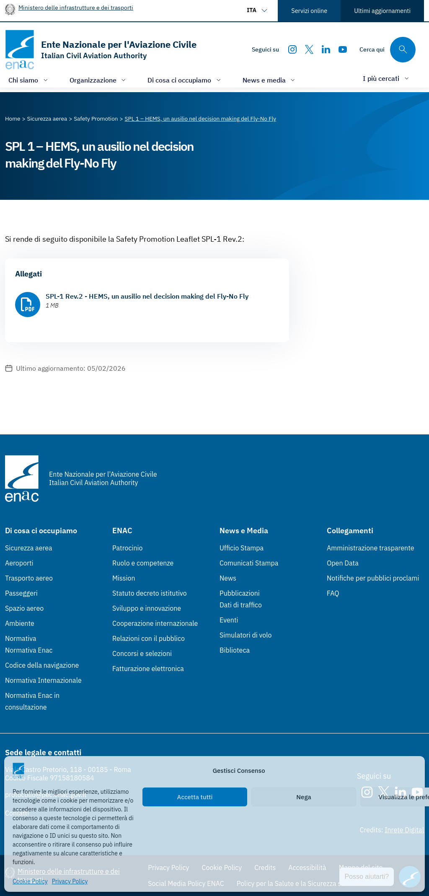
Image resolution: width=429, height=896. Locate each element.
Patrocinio (127, 548)
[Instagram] (292, 49)
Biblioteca (235, 650)
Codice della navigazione (42, 665)
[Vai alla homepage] (100, 49)
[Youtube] (342, 49)
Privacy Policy (70, 881)
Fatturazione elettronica (148, 668)
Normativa (20, 638)
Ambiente (19, 623)
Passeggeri (21, 593)
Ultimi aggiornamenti (382, 11)
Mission (123, 578)
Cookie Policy (30, 881)
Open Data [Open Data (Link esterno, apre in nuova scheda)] (343, 563)
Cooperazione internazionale (155, 623)
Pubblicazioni (240, 593)
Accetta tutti (195, 797)
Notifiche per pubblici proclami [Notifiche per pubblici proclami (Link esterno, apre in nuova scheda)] (373, 578)
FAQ (333, 593)
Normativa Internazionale (43, 680)
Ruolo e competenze (142, 563)
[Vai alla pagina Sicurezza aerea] (47, 118)
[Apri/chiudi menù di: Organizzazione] (98, 80)
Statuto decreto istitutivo (149, 593)
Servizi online (309, 11)
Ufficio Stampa (242, 548)
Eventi (229, 620)
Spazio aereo (24, 608)
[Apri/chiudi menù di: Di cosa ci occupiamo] (185, 80)
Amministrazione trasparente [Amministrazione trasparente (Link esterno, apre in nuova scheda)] (370, 548)
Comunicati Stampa (249, 563)
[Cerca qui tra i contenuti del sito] (387, 49)
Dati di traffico (241, 605)
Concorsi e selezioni (142, 653)
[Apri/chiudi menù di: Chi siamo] (29, 80)
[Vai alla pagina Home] (13, 118)
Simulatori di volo (245, 635)
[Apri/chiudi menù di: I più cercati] (387, 78)
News (228, 578)
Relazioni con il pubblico (148, 638)
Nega (303, 797)
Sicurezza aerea (28, 548)
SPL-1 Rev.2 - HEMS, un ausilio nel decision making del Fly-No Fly (147, 296)
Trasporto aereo (29, 578)
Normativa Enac (28, 650)
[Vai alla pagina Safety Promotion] (96, 118)
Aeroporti (19, 563)
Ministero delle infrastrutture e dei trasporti (75, 7)
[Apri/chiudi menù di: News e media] (269, 80)
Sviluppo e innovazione (146, 608)
